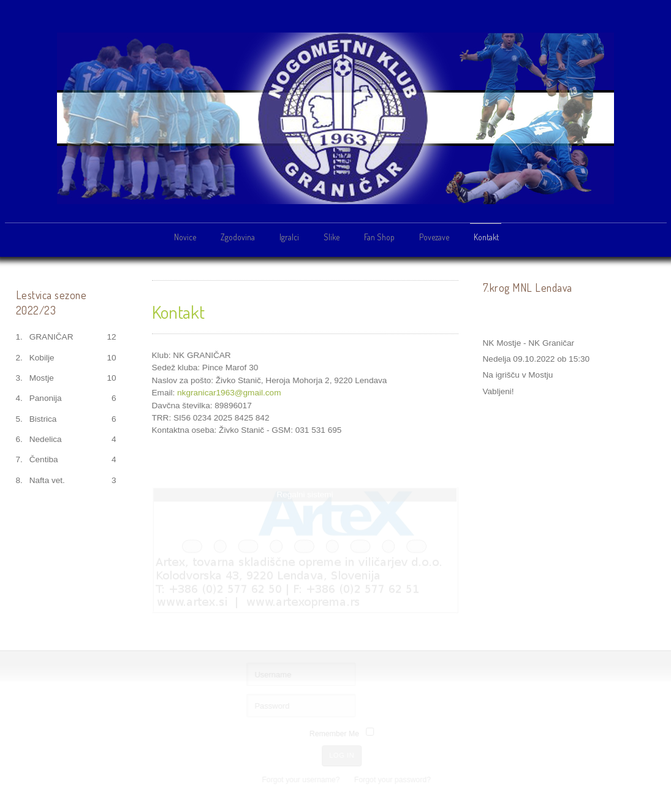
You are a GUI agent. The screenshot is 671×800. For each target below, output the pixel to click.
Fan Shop (379, 237)
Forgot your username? (302, 779)
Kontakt (486, 237)
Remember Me (335, 734)
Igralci (289, 237)
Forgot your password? (393, 779)
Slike (331, 237)
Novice (185, 237)
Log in (342, 755)
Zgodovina (238, 237)
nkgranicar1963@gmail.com (229, 392)
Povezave (434, 237)
